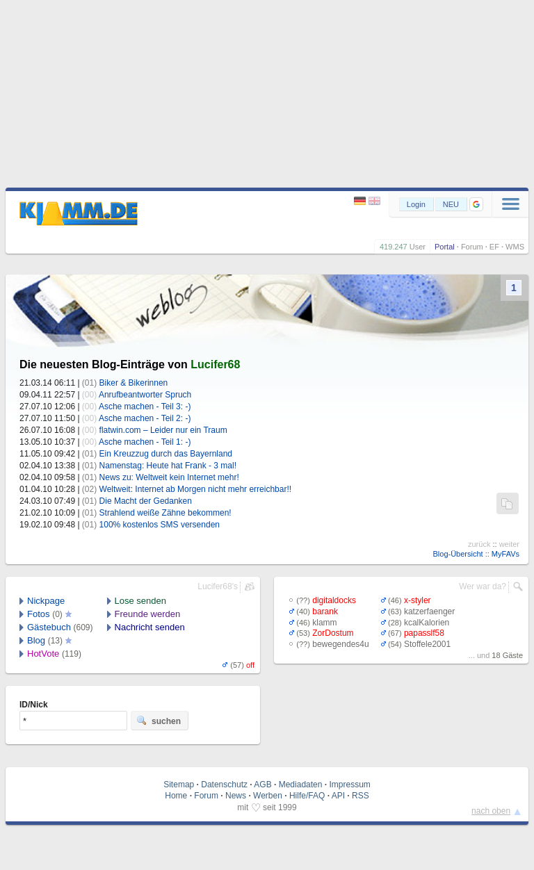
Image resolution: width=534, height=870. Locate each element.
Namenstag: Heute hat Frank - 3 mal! (167, 465)
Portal (445, 247)
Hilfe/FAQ (307, 796)
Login (416, 204)
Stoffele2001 (427, 644)
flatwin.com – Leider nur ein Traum (163, 430)
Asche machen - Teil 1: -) (145, 442)
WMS (514, 247)
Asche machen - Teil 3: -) (145, 406)
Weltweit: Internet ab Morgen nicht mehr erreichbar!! (195, 489)
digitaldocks (334, 600)
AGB (262, 784)
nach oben (490, 811)
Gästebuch (49, 627)
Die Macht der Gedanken (145, 501)
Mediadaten (301, 784)
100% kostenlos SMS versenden (159, 525)
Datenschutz (224, 784)
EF (494, 247)
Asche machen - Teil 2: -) (145, 418)
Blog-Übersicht (457, 554)
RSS (360, 796)
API (338, 796)
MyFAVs (505, 554)
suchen (158, 720)
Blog (36, 640)
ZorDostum (332, 633)
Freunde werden (148, 614)
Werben (267, 796)
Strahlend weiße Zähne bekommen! (165, 513)
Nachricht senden (150, 627)
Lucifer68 (215, 364)
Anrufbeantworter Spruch (145, 395)
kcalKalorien (426, 622)
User (418, 247)
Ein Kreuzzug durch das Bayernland (165, 454)
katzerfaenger (429, 611)
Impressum (349, 784)
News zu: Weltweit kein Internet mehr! (169, 477)
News (235, 796)
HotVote (43, 653)
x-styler (417, 600)
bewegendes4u (340, 644)
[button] (476, 204)
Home (176, 796)
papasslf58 (424, 633)
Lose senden (140, 601)
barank (325, 611)
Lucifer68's (217, 586)
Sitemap (178, 784)
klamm (324, 622)
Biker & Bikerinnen (133, 383)
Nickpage (46, 601)
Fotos (38, 614)
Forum (472, 247)
